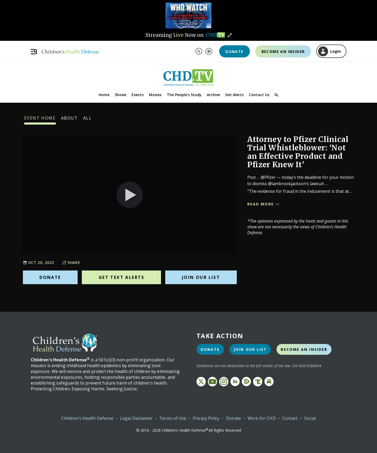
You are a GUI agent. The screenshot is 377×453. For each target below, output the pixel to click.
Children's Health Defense (87, 418)
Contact (290, 418)
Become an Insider (283, 51)
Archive (213, 94)
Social (309, 418)
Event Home (40, 120)
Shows (120, 94)
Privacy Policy (206, 418)
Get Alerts (234, 94)
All (87, 120)
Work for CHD (262, 418)
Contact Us (259, 94)
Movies (155, 94)
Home (104, 94)
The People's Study (184, 94)
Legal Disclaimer (136, 418)
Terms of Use (172, 418)
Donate (234, 51)
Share (71, 262)
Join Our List (201, 277)
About (69, 120)
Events (138, 94)
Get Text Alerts (121, 277)
